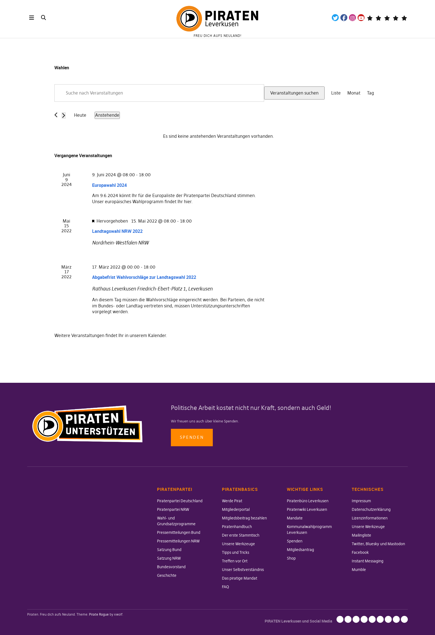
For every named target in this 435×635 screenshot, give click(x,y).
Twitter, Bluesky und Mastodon (378, 543)
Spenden (192, 437)
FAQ (225, 586)
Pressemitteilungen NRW (178, 541)
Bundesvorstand (171, 566)
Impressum (361, 500)
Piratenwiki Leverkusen (307, 509)
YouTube (361, 17)
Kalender (157, 335)
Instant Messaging (367, 561)
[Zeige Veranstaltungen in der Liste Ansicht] (336, 93)
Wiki (386, 17)
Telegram (369, 17)
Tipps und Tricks (235, 552)
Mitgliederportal (236, 509)
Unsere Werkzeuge (238, 543)
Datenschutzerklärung (371, 509)
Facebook (343, 17)
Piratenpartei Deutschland (180, 500)
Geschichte (166, 575)
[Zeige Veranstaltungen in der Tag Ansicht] (370, 93)
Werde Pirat (232, 500)
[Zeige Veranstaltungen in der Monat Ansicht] (353, 93)
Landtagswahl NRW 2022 (117, 231)
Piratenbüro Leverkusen (307, 500)
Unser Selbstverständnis (243, 569)
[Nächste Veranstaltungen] (64, 115)
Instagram (352, 17)
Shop (291, 558)
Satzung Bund (169, 549)
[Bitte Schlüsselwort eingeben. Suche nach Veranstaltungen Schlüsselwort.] (159, 93)
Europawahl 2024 (109, 185)
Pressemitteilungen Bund (178, 532)
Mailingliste (361, 535)
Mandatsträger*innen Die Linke (404, 17)
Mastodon (378, 17)
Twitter (335, 17)
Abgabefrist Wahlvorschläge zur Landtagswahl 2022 (144, 277)
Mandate (295, 518)
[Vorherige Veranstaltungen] (55, 115)
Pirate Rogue (99, 614)
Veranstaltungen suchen (294, 93)
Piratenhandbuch (237, 526)
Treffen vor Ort (234, 561)
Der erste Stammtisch (240, 535)
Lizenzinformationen (370, 518)
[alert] (219, 136)
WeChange (395, 17)
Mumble (359, 569)
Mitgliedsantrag (300, 549)
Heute (80, 115)
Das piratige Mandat (239, 578)
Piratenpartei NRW (173, 509)
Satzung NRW (169, 558)
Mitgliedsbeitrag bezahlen (244, 518)
